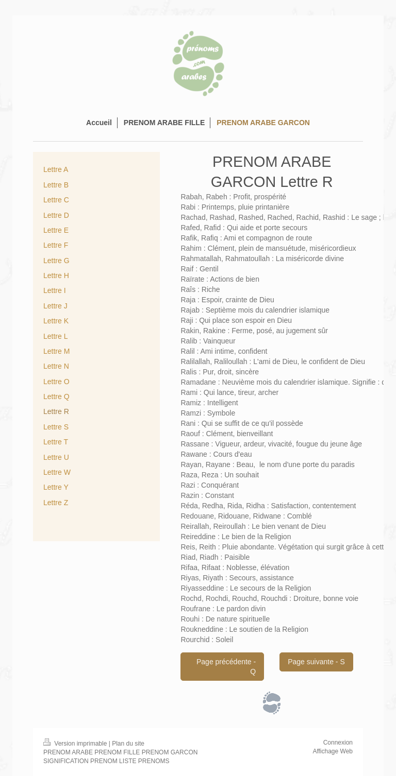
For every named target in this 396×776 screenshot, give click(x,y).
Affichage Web (332, 751)
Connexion (338, 742)
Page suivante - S (316, 662)
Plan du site (128, 743)
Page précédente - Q (226, 667)
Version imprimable (76, 743)
